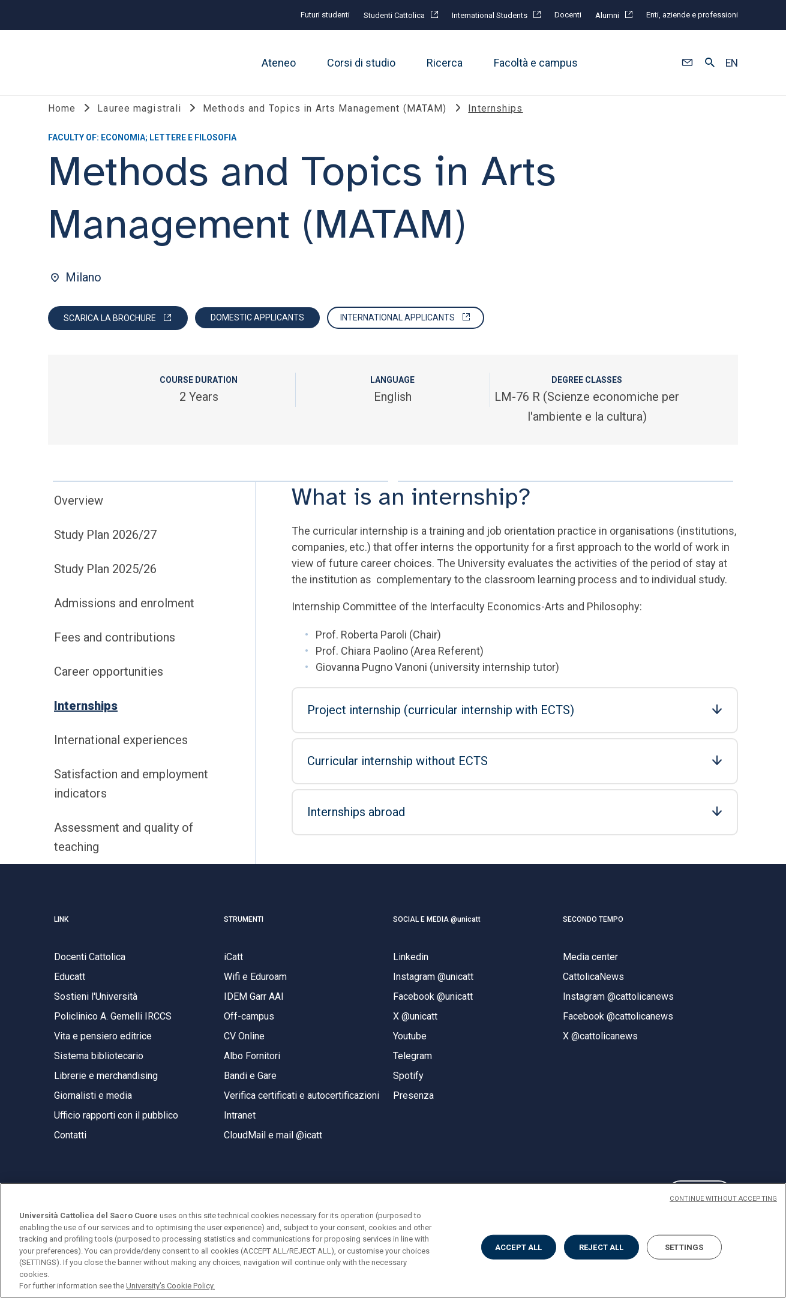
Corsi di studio (361, 62)
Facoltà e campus (536, 62)
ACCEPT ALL (518, 1246)
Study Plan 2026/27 (105, 550)
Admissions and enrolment (124, 618)
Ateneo (279, 62)
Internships (86, 721)
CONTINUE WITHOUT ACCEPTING (723, 1199)
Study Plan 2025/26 (105, 584)
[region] (393, 1240)
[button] (687, 63)
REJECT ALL (601, 1246)
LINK (61, 935)
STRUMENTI (243, 935)
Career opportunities (108, 687)
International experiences (121, 755)
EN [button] (731, 63)
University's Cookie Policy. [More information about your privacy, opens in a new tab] (170, 1285)
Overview (78, 516)
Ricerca (445, 62)
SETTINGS (684, 1246)
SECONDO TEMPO (593, 935)
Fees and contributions (114, 653)
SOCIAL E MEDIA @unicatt (437, 935)
